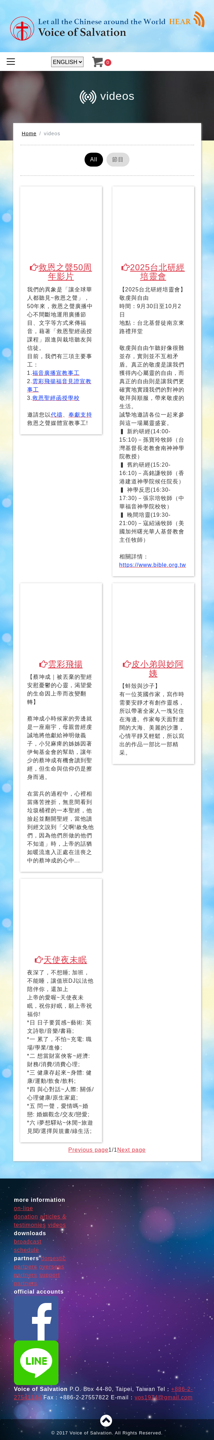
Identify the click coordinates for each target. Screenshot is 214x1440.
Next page (131, 1150)
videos (57, 1225)
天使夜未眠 (61, 959)
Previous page (88, 1150)
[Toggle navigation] (11, 61)
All (93, 159)
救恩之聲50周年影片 (61, 272)
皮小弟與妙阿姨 (153, 668)
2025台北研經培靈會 (153, 272)
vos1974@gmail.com (164, 1398)
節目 (118, 159)
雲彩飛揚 (61, 664)
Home (29, 133)
